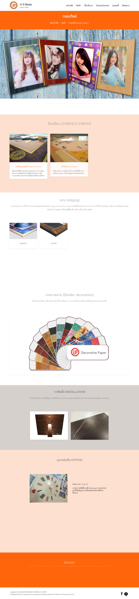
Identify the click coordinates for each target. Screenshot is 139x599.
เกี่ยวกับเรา (88, 5)
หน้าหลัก (69, 5)
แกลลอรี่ (115, 5)
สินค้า (78, 5)
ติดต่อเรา (125, 5)
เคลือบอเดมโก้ (26, 166)
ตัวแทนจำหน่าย (102, 5)
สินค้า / (65, 23)
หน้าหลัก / (55, 23)
